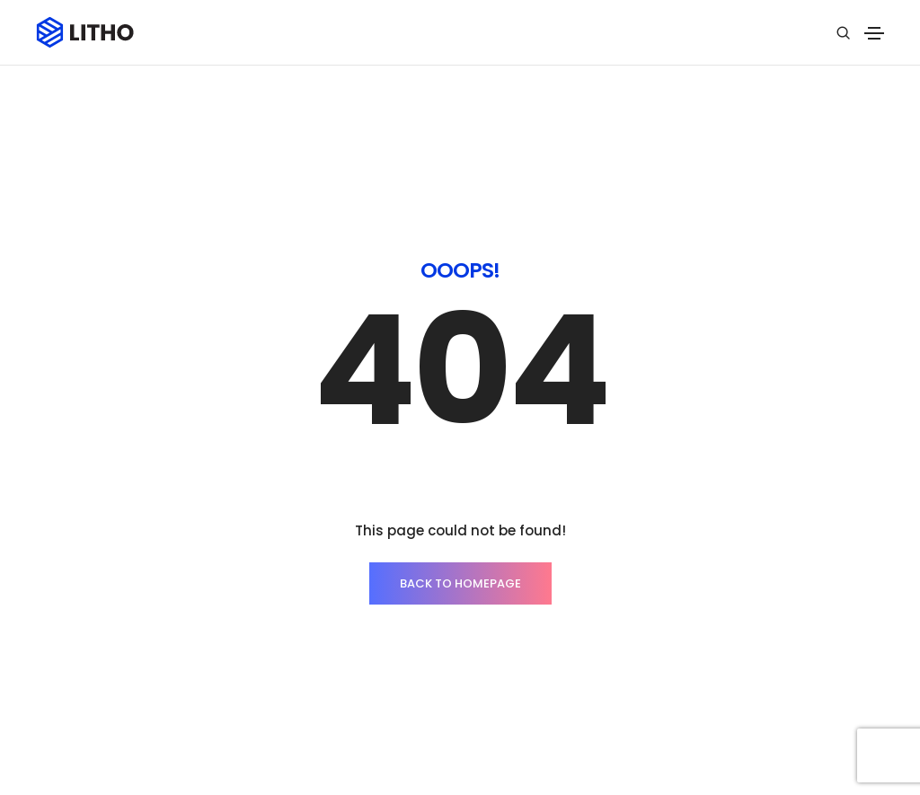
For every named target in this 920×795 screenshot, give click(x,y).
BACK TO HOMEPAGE (460, 508)
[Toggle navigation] (874, 33)
